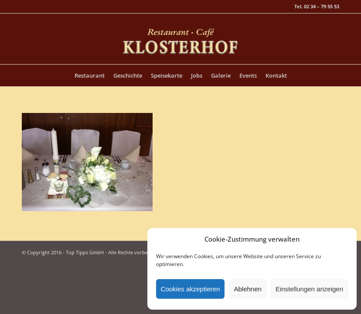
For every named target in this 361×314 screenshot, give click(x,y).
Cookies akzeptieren (190, 289)
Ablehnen (247, 289)
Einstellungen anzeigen (309, 289)
